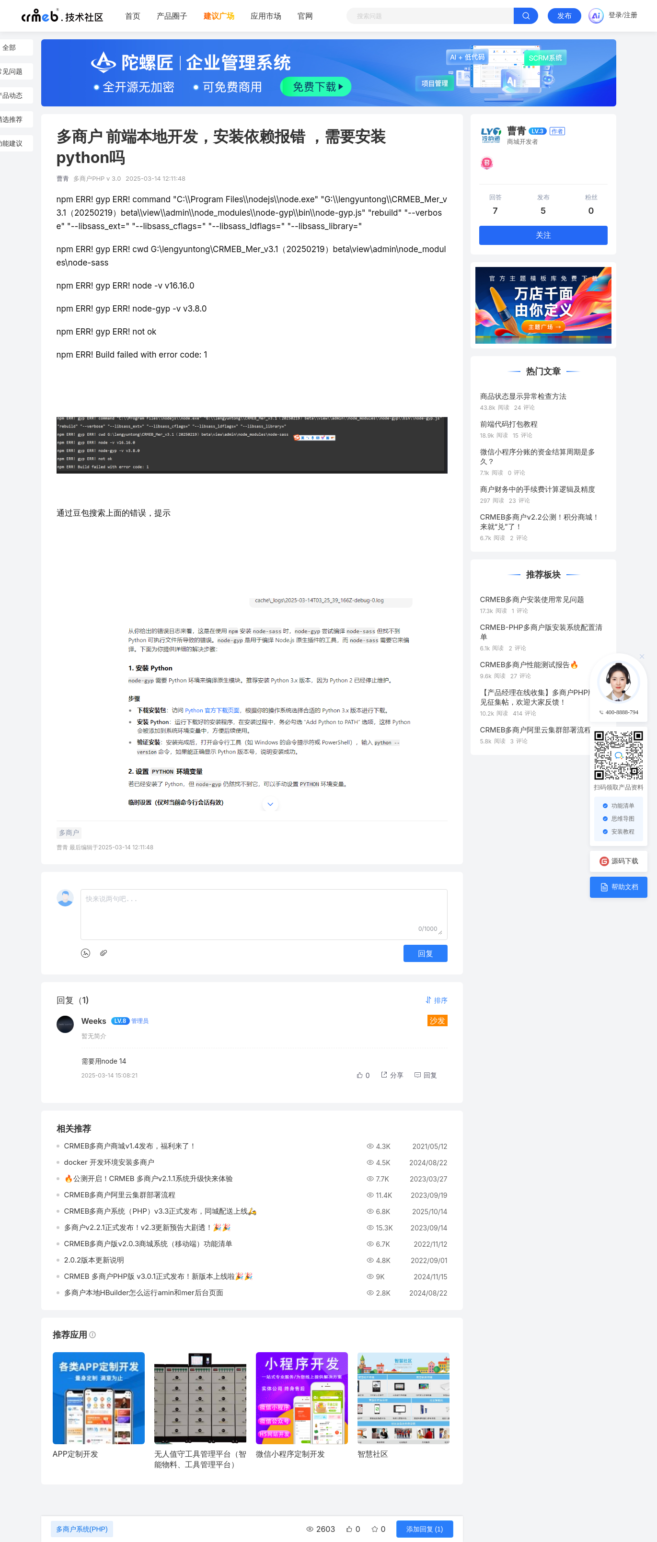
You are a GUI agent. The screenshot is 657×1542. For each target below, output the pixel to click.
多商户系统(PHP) (82, 1529)
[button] (436, 1000)
